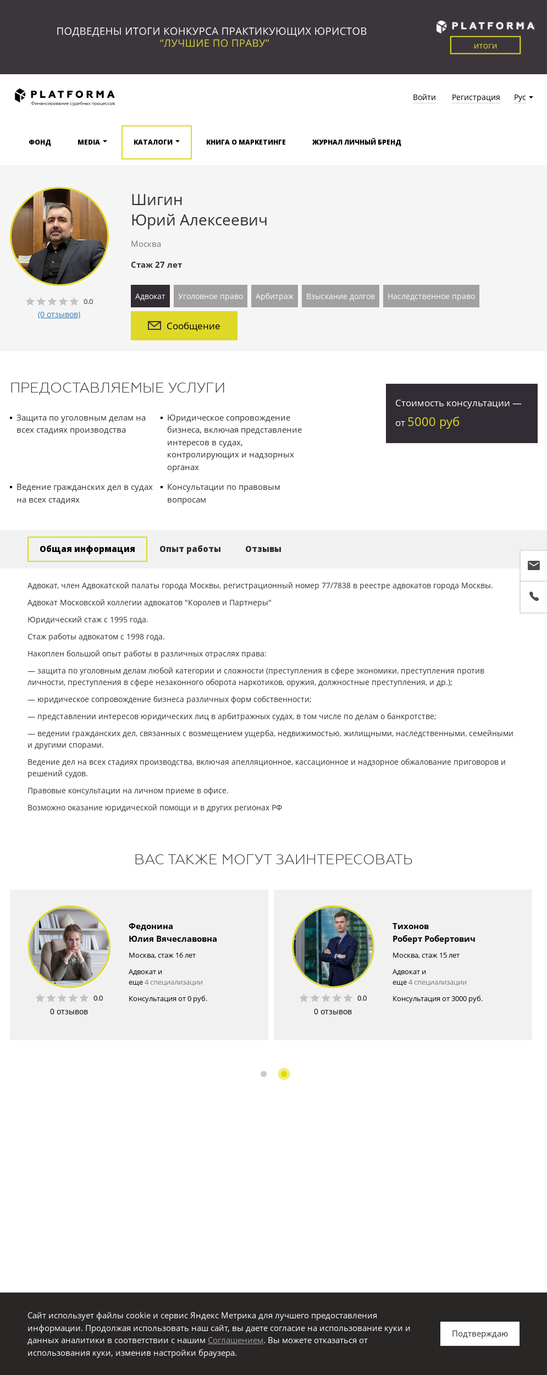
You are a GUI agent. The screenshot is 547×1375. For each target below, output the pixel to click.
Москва (146, 243)
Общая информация (87, 548)
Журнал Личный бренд (356, 142)
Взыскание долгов (340, 296)
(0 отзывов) (59, 314)
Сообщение (184, 325)
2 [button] (284, 1074)
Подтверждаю (480, 1333)
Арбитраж (275, 296)
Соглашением (235, 1339)
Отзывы (263, 548)
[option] (139, 965)
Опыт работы (190, 548)
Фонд (40, 142)
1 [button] (263, 1074)
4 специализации (174, 982)
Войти (424, 97)
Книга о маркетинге (246, 142)
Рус (520, 97)
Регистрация (476, 97)
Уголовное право (210, 296)
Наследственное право (431, 296)
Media (89, 142)
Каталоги (153, 142)
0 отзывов (69, 1011)
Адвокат (150, 296)
